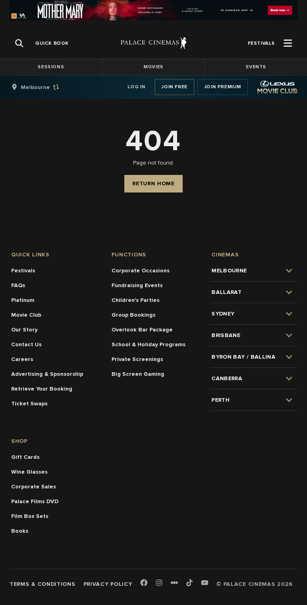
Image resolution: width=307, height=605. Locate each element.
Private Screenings (137, 359)
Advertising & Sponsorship (47, 374)
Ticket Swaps (29, 403)
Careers (22, 359)
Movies (153, 67)
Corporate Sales (33, 486)
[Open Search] (19, 43)
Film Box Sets (29, 516)
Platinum (22, 300)
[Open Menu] (287, 43)
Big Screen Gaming (138, 374)
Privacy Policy (108, 584)
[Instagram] (159, 583)
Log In (137, 87)
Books (19, 531)
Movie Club (26, 314)
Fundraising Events (137, 285)
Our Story (24, 329)
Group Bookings (133, 314)
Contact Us (26, 344)
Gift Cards (25, 457)
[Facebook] (144, 583)
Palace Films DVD (34, 501)
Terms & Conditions (43, 584)
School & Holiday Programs (148, 344)
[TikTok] (189, 582)
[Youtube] (204, 583)
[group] (44, 87)
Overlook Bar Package (142, 329)
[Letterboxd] (174, 582)
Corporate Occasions (140, 270)
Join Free (174, 87)
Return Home (153, 183)
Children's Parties (135, 300)
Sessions (51, 67)
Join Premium (222, 87)
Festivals (23, 270)
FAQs (18, 285)
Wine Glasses (29, 471)
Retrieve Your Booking (41, 388)
